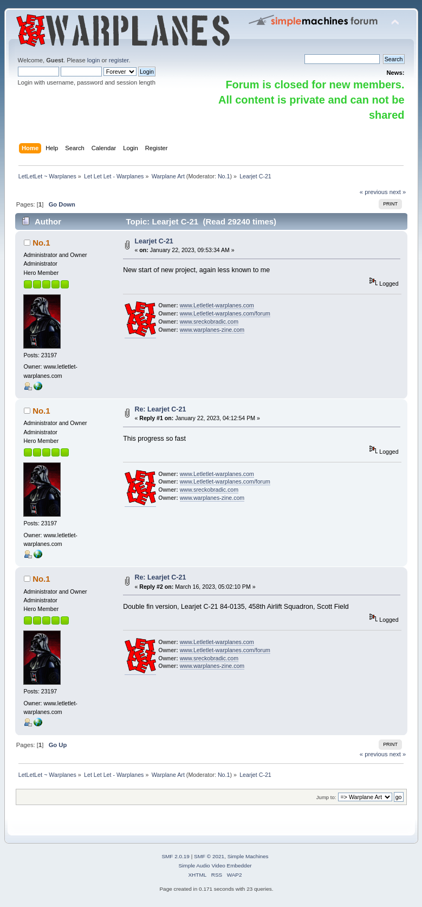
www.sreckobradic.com (209, 321)
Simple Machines (248, 856)
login (93, 60)
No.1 (224, 176)
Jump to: (326, 797)
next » (397, 192)
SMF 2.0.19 (175, 856)
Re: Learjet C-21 (160, 409)
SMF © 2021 (209, 856)
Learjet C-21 (153, 241)
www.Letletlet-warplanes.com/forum (225, 313)
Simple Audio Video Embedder (214, 866)
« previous (374, 192)
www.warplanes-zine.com (212, 329)
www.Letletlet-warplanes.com (217, 305)
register (119, 60)
